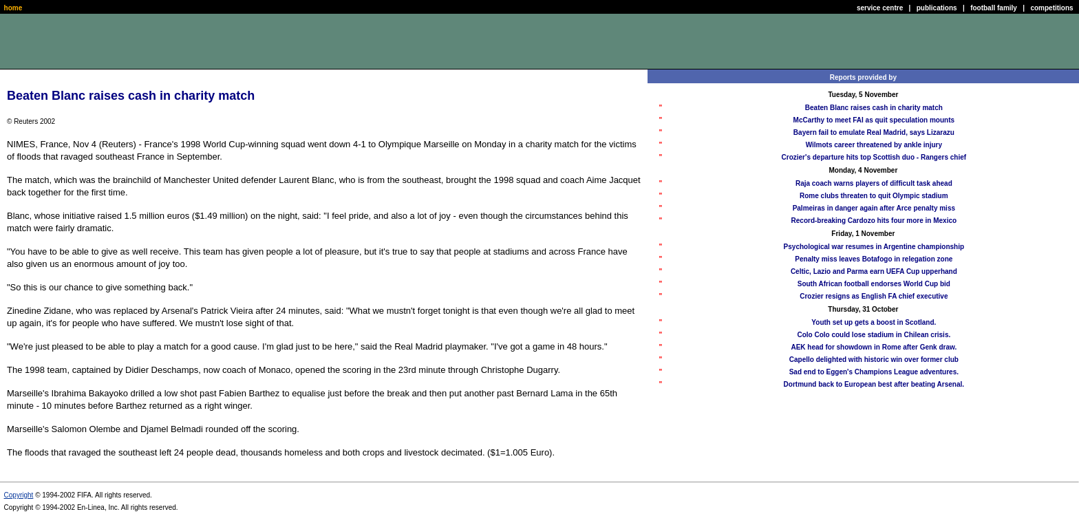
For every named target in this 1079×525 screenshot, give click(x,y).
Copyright (19, 495)
